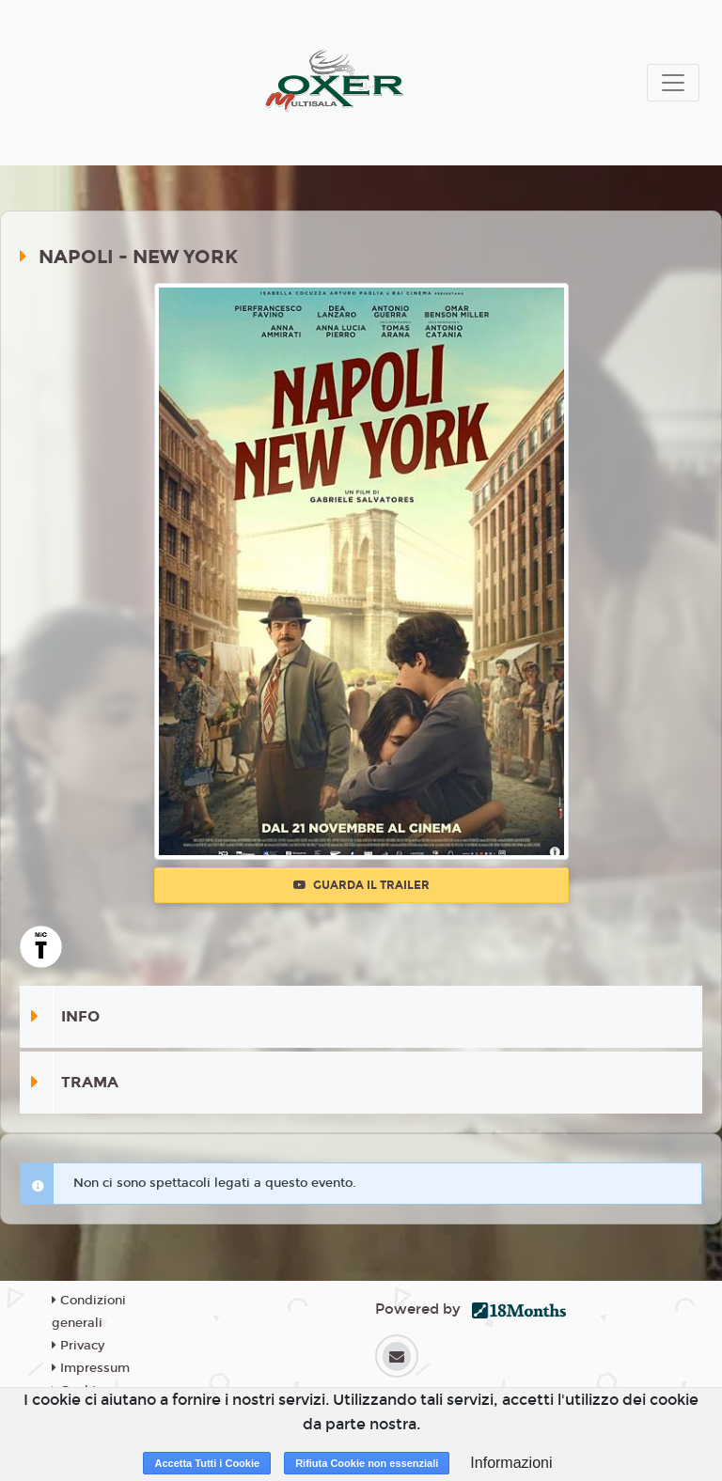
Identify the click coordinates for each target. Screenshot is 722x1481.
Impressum (91, 1368)
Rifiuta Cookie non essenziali (366, 1463)
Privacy (78, 1345)
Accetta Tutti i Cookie (206, 1463)
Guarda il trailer (361, 885)
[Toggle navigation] (673, 82)
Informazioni (511, 1463)
